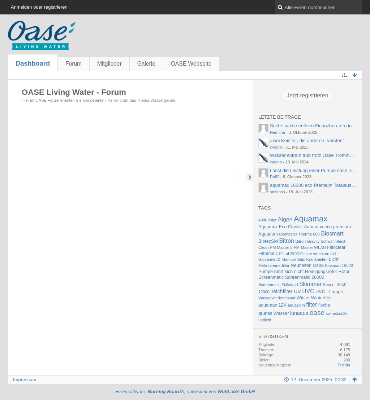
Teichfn (343, 365)
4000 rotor (267, 220)
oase (317, 312)
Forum (73, 64)
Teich (341, 284)
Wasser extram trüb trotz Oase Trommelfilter (316, 155)
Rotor (344, 271)
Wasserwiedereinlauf (276, 298)
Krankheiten (317, 259)
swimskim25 (337, 313)
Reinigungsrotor (321, 271)
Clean (263, 247)
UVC (308, 291)
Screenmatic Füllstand (278, 284)
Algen (285, 219)
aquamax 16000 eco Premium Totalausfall (313, 185)
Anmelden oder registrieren (39, 7)
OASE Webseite (191, 64)
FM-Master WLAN (310, 247)
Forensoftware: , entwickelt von (185, 391)
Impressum (24, 379)
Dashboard (33, 63)
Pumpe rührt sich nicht (281, 271)
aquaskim (296, 305)
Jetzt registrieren (307, 95)
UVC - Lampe (329, 291)
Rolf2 (274, 177)
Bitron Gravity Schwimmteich (320, 241)
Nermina (277, 132)
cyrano (276, 147)
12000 (264, 292)
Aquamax (310, 218)
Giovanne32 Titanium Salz (281, 259)
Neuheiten (301, 265)
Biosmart (332, 233)
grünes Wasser (273, 313)
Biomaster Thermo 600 (299, 234)
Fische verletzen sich (318, 253)
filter (311, 305)
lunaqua (299, 313)
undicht (264, 320)
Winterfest (321, 297)
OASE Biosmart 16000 (333, 265)
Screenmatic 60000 (304, 277)
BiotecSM (268, 241)
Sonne (329, 284)
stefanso (277, 192)
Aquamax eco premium (327, 226)
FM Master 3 (281, 247)
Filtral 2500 (289, 253)
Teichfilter (281, 291)
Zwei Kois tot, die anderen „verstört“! (308, 140)
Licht (334, 259)
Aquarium (268, 234)
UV (297, 291)
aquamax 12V (272, 305)
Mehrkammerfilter (273, 265)
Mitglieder (109, 64)
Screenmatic (271, 277)
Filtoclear (336, 247)
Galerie (146, 64)
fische (324, 305)
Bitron (286, 241)
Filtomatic (268, 253)
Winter (303, 297)
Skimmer (310, 284)
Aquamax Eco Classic (280, 226)
